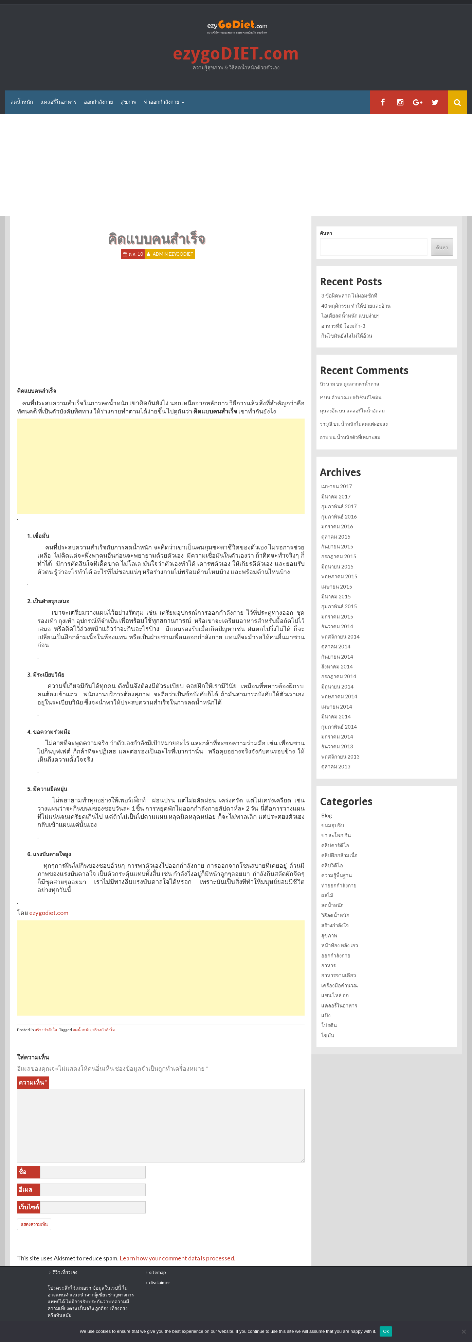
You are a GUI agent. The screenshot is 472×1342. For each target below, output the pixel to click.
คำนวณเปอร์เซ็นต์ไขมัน (356, 397)
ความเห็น (33, 1082)
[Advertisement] (236, 165)
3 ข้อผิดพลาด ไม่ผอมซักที (349, 295)
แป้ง (325, 1015)
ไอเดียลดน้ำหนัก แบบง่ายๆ (350, 315)
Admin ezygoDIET (173, 254)
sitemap (157, 1272)
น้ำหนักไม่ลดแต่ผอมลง (364, 424)
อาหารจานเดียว (338, 975)
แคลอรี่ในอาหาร (58, 102)
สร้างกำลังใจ (46, 1029)
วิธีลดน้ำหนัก (335, 915)
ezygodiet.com (48, 912)
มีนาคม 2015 (336, 596)
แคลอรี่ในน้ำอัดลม (365, 410)
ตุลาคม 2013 (335, 766)
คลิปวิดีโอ (332, 865)
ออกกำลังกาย (98, 102)
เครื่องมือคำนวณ (339, 985)
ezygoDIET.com (236, 54)
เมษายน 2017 (336, 486)
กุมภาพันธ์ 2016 (339, 516)
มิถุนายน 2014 (337, 686)
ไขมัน (327, 1035)
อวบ (324, 437)
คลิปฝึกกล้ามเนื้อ (339, 855)
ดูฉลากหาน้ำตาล (361, 384)
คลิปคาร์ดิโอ (335, 845)
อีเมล (25, 1189)
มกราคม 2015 (337, 616)
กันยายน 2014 (337, 656)
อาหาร (328, 965)
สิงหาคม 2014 (337, 666)
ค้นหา (326, 233)
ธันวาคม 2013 (337, 746)
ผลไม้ (327, 895)
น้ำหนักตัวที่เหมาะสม (358, 437)
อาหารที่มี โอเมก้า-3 (343, 326)
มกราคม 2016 (337, 526)
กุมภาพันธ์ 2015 (339, 606)
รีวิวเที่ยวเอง (64, 1272)
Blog (326, 815)
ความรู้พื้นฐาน (336, 875)
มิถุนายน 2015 (337, 566)
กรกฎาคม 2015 (338, 556)
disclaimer (159, 1282)
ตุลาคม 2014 (335, 646)
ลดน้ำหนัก (22, 102)
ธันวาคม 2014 (337, 626)
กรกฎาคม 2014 (338, 676)
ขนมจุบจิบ (332, 825)
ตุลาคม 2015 (335, 536)
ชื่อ (22, 1171)
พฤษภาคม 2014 (339, 696)
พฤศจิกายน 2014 (340, 636)
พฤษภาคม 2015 (339, 576)
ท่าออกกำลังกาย (161, 102)
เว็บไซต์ (29, 1207)
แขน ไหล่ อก (335, 995)
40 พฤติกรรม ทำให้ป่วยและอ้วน (356, 306)
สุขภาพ (129, 102)
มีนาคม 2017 (336, 496)
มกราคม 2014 (337, 736)
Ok (386, 1331)
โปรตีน (329, 1025)
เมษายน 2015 (336, 586)
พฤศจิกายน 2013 (340, 756)
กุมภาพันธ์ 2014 (339, 727)
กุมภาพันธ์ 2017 (339, 506)
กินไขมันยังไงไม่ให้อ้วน (346, 336)
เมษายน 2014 (336, 706)
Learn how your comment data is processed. (177, 1258)
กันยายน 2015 (337, 546)
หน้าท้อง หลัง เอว (339, 945)
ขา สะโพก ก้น (336, 835)
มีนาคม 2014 (336, 716)
